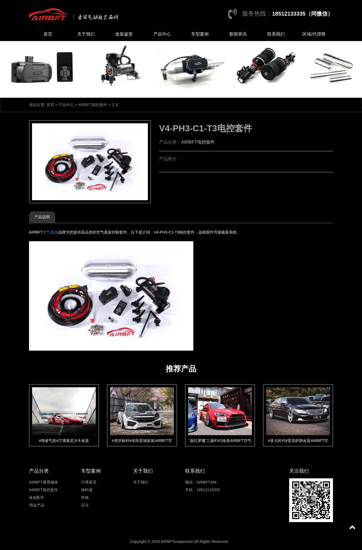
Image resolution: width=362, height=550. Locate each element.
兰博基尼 (88, 482)
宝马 (85, 505)
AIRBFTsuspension (177, 541)
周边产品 (36, 505)
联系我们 (276, 34)
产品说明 (42, 217)
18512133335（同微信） (302, 14)
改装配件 (36, 497)
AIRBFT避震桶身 (43, 482)
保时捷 (87, 490)
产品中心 (162, 34)
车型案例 (200, 34)
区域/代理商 (313, 34)
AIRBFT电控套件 (92, 105)
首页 (48, 34)
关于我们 (86, 34)
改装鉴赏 (124, 34)
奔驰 (85, 497)
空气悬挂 (50, 232)
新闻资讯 (238, 34)
